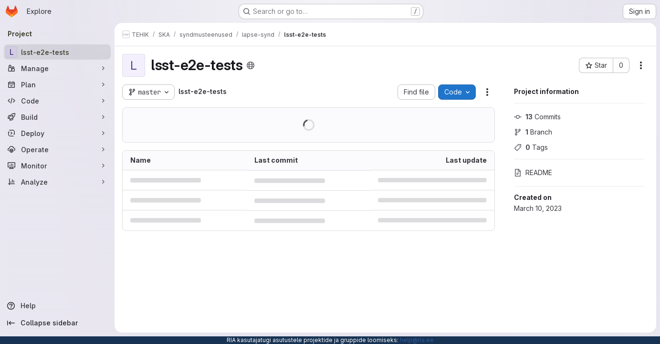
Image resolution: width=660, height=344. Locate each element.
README (533, 172)
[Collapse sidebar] (57, 323)
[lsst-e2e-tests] (57, 52)
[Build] (57, 117)
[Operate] (57, 149)
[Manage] (57, 68)
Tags (531, 147)
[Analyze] (57, 181)
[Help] (57, 305)
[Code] (57, 100)
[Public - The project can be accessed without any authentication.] (250, 65)
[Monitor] (57, 165)
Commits (537, 117)
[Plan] (57, 84)
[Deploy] (57, 133)
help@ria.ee (417, 340)
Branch (533, 132)
